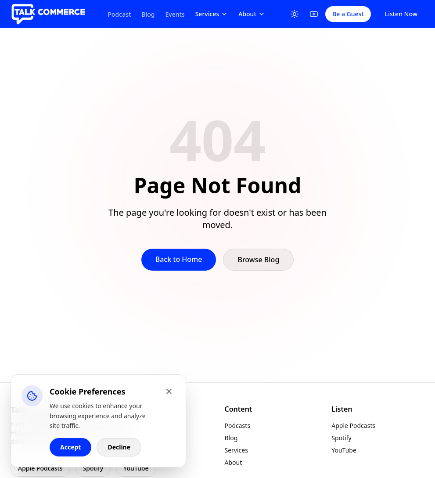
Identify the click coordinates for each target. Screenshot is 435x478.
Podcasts (238, 425)
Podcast (119, 14)
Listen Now (401, 14)
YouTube (135, 468)
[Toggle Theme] (294, 14)
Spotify (93, 468)
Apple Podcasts (40, 468)
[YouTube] (313, 14)
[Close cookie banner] (169, 391)
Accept (70, 447)
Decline (119, 447)
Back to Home (178, 259)
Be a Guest (348, 14)
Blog (148, 14)
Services (211, 14)
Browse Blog (258, 259)
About (251, 14)
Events (175, 14)
